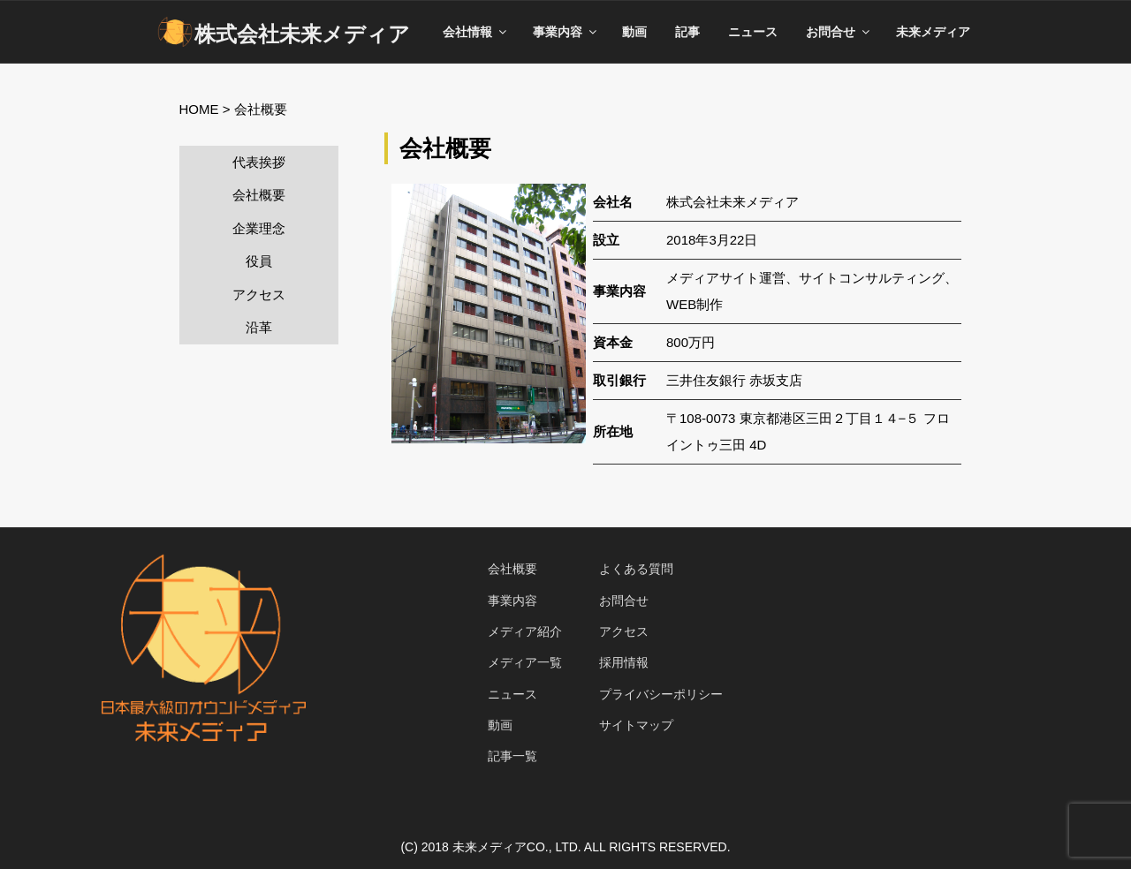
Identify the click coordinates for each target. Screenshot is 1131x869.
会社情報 (476, 32)
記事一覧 (512, 756)
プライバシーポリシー (661, 694)
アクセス (258, 294)
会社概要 (258, 194)
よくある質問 (636, 569)
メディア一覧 (525, 662)
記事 (687, 32)
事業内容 (566, 32)
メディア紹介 (525, 631)
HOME (199, 109)
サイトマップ (636, 725)
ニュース (753, 32)
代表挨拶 (258, 162)
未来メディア (933, 32)
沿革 (259, 327)
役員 (259, 260)
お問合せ (839, 32)
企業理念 (258, 228)
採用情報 (624, 662)
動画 (634, 32)
